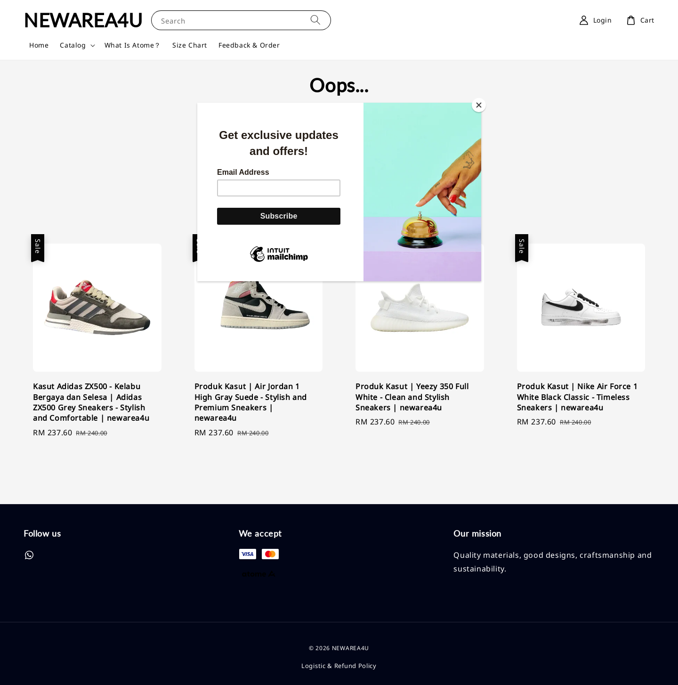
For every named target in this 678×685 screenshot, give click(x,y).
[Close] (479, 105)
